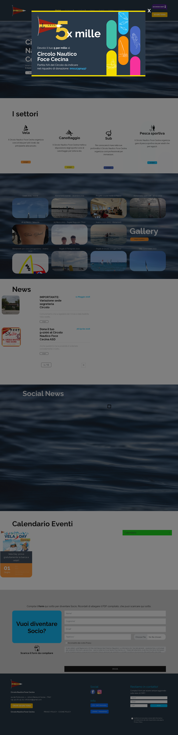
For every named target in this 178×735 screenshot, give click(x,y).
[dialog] (89, 367)
